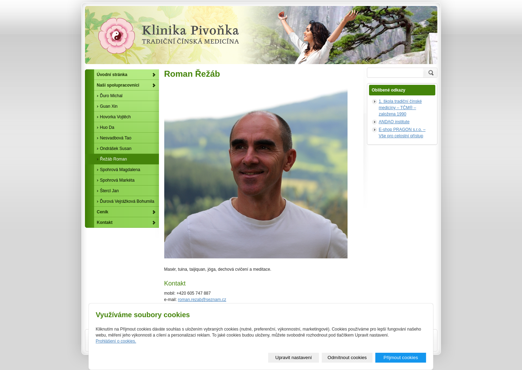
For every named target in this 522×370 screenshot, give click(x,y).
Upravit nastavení (293, 357)
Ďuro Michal (111, 95)
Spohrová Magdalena (120, 169)
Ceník (103, 211)
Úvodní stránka (112, 74)
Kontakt (105, 222)
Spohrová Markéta (117, 180)
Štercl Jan (109, 190)
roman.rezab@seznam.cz (202, 299)
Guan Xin (109, 106)
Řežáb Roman (113, 159)
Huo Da (107, 127)
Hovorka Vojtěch (115, 116)
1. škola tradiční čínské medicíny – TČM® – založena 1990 (400, 108)
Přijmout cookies (400, 357)
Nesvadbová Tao (115, 138)
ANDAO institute (394, 121)
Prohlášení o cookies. (116, 341)
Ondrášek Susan (115, 148)
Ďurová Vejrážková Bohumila (127, 201)
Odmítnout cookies (347, 357)
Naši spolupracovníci (118, 85)
